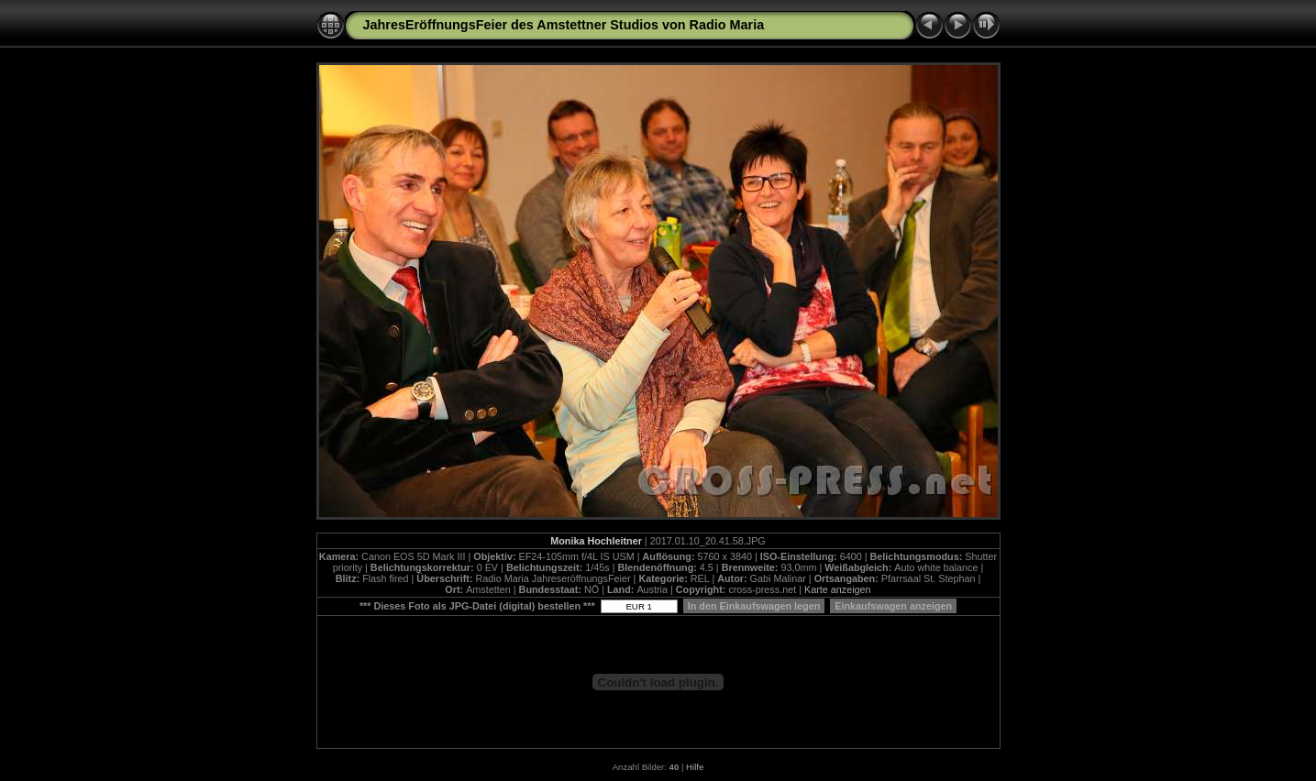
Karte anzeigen (837, 589)
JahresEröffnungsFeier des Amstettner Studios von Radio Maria (564, 24)
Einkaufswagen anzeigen (893, 605)
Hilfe (694, 767)
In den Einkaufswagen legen (754, 605)
